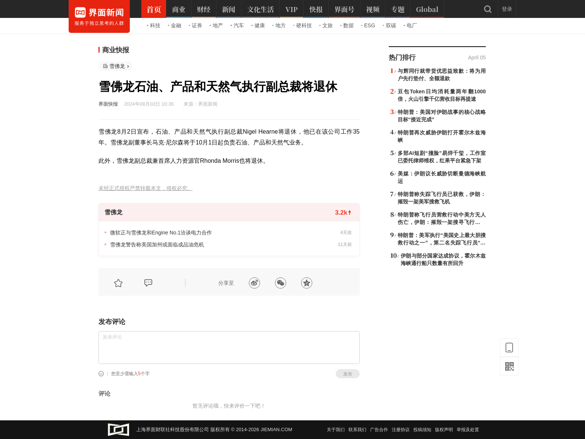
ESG (368, 25)
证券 (195, 25)
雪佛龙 (117, 66)
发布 (347, 374)
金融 (174, 25)
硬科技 (302, 25)
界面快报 (108, 104)
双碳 (389, 25)
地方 (279, 25)
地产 (216, 25)
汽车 (237, 25)
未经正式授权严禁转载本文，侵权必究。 (145, 188)
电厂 (410, 25)
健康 (258, 25)
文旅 (326, 25)
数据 (347, 25)
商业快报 (115, 50)
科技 (153, 25)
